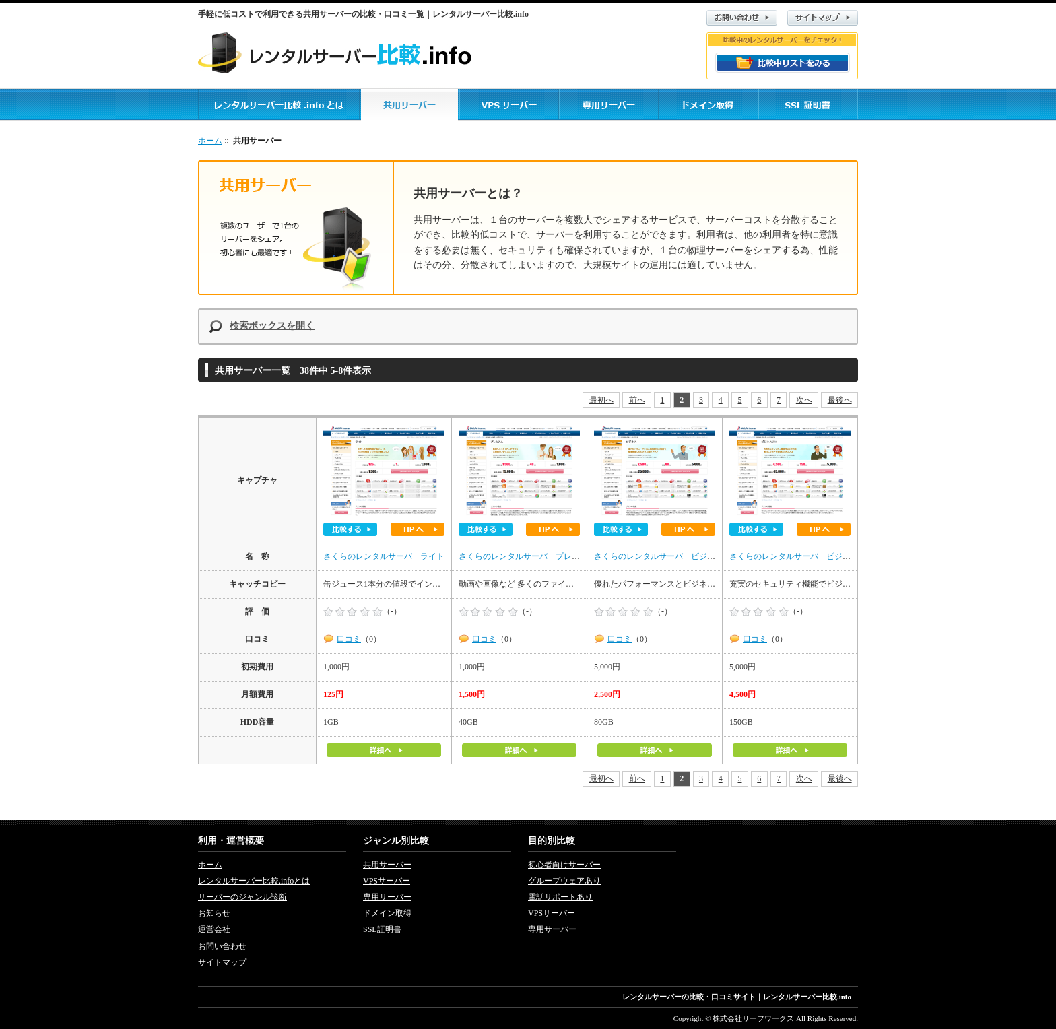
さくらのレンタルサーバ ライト (383, 556)
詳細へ (384, 750)
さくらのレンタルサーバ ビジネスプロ (802, 556)
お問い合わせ (741, 18)
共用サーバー (387, 864)
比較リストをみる (782, 63)
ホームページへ (417, 529)
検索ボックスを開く (272, 326)
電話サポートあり (560, 897)
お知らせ (214, 913)
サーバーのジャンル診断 (242, 897)
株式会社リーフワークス (753, 1018)
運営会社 (214, 929)
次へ (804, 400)
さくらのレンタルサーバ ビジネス (658, 556)
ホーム (210, 140)
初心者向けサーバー (564, 864)
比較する (350, 529)
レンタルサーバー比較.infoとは (254, 881)
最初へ (601, 400)
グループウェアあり (564, 881)
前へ (637, 400)
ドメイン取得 (387, 913)
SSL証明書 (382, 929)
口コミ (349, 639)
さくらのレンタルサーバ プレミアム (527, 556)
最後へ (840, 400)
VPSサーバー (386, 881)
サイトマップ (822, 18)
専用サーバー (387, 897)
